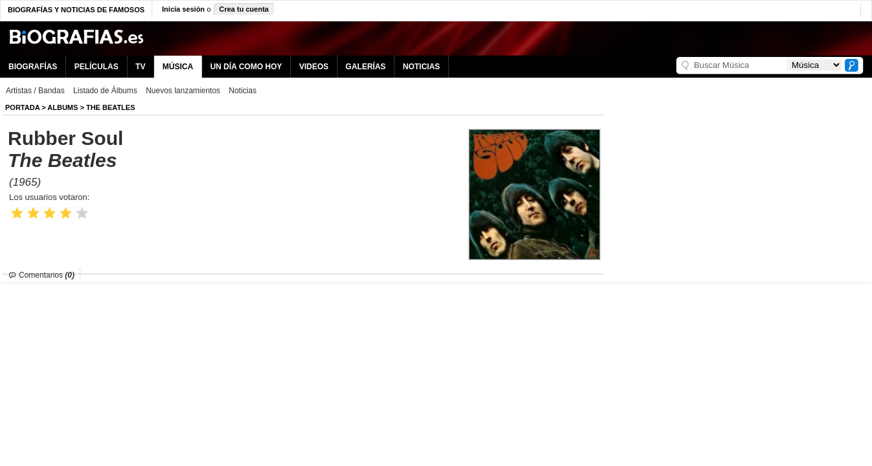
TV (140, 66)
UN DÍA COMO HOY (246, 66)
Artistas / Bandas (35, 90)
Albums (62, 107)
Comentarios (47, 275)
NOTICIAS (421, 66)
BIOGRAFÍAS (32, 66)
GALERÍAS (365, 66)
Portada (22, 107)
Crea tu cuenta (243, 9)
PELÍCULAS (97, 66)
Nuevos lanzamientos (183, 90)
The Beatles (110, 107)
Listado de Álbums (105, 90)
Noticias (243, 90)
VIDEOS (313, 66)
